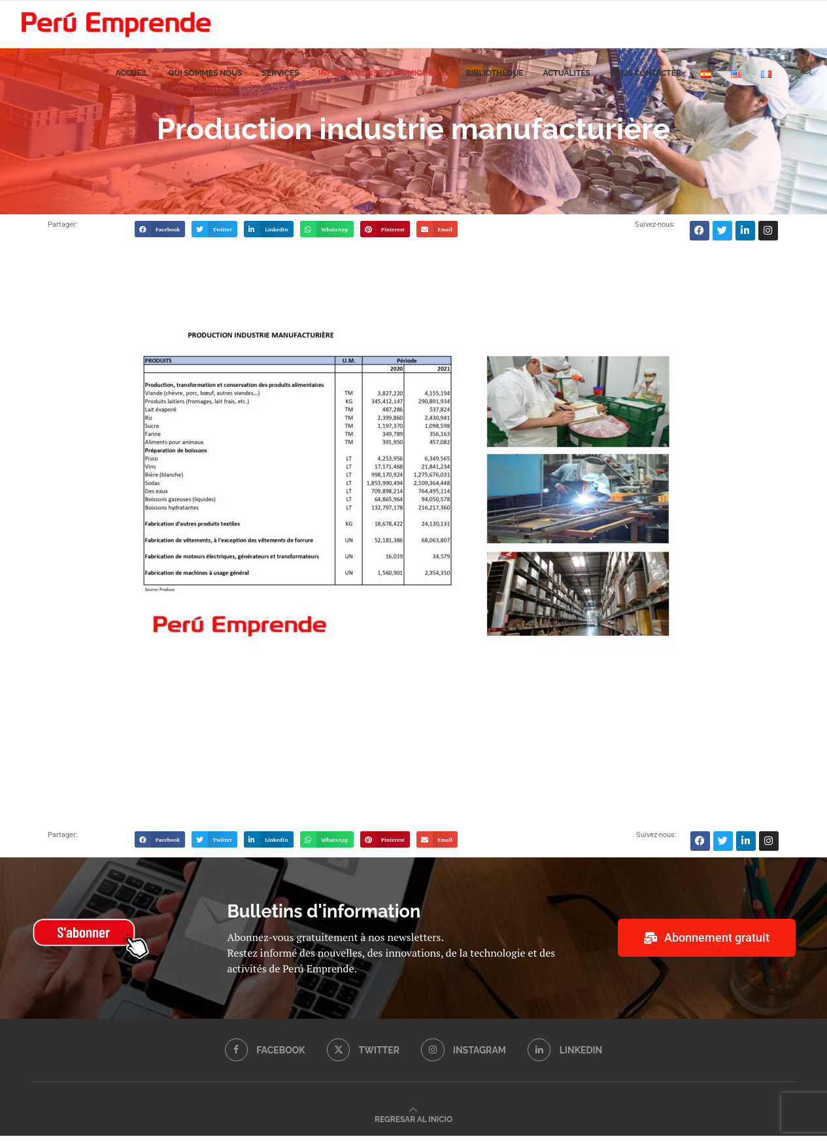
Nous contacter (645, 79)
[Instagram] (463, 1055)
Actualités (566, 79)
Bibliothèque (495, 79)
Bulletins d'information (324, 916)
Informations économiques (377, 79)
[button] (160, 234)
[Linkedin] (565, 1055)
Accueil (131, 79)
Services (280, 79)
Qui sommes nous (205, 79)
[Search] (807, 79)
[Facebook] (264, 1055)
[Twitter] (362, 1055)
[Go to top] (413, 1123)
